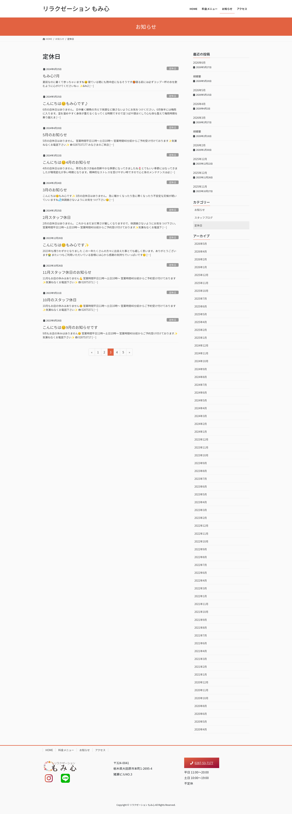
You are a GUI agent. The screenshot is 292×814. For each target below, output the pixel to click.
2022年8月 (200, 557)
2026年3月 (199, 117)
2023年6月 (200, 486)
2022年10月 (201, 541)
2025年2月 (200, 330)
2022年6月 (200, 572)
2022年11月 (201, 533)
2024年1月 (200, 431)
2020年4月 (200, 729)
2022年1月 (200, 596)
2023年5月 (200, 494)
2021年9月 (200, 620)
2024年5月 (200, 400)
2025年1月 (200, 337)
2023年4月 (200, 502)
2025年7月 (200, 298)
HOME (49, 750)
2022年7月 (200, 565)
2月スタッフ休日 (57, 217)
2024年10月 (201, 361)
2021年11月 (201, 604)
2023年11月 (201, 447)
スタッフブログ (203, 217)
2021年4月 (200, 651)
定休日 (172, 68)
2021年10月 (201, 612)
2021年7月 (200, 635)
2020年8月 (200, 706)
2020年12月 (201, 682)
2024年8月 (200, 377)
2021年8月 (200, 627)
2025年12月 (200, 159)
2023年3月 (200, 510)
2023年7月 (200, 479)
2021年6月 (200, 643)
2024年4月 (200, 408)
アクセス (100, 750)
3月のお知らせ (55, 189)
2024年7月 (200, 385)
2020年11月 (201, 690)
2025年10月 (201, 291)
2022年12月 (201, 525)
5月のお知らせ (55, 134)
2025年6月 (200, 306)
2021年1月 (200, 674)
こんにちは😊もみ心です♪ (65, 103)
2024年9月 (200, 369)
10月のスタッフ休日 (60, 299)
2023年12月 (201, 439)
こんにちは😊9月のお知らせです (70, 327)
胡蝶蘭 (197, 76)
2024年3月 (200, 416)
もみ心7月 (51, 76)
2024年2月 (200, 424)
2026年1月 (200, 267)
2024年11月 (201, 353)
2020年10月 (201, 698)
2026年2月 (199, 145)
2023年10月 (201, 455)
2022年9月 (200, 549)
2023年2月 (200, 518)
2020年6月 (200, 714)
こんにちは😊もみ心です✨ (66, 245)
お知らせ (199, 210)
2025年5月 (200, 314)
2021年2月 (200, 666)
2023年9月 (200, 463)
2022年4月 (200, 580)
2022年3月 (200, 588)
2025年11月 (200, 186)
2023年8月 (200, 471)
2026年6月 (199, 62)
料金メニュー (66, 750)
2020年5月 (200, 721)
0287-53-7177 (201, 763)
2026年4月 (199, 104)
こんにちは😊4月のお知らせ (66, 162)
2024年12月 (201, 345)
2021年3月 (200, 659)
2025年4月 (200, 322)
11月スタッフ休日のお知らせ (67, 272)
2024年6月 (200, 392)
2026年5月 (199, 90)
